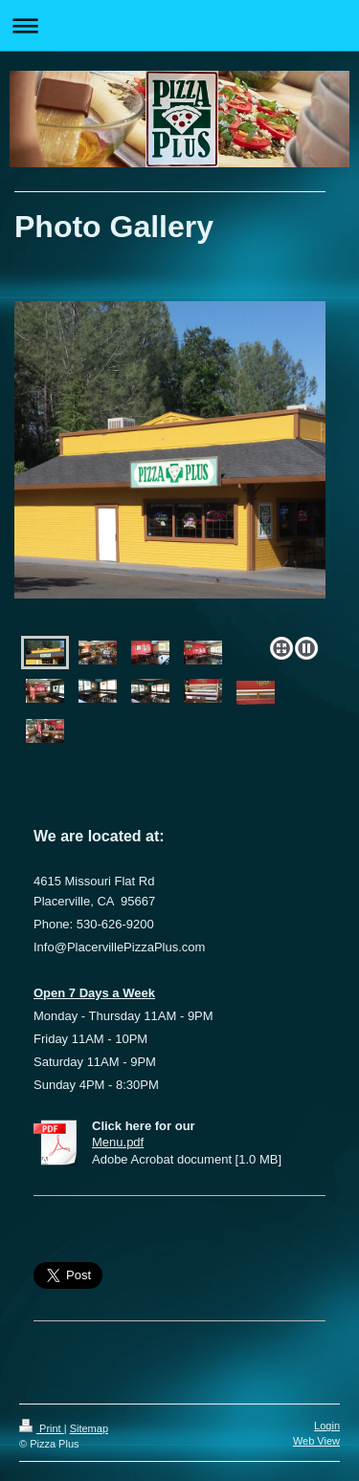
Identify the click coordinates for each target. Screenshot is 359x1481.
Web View (316, 1441)
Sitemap (89, 1428)
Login (327, 1425)
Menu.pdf (118, 1142)
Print (41, 1428)
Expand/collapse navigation (179, 25)
